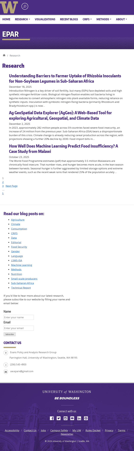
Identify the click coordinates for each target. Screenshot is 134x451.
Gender (15, 251)
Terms (121, 430)
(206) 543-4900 (18, 364)
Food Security (19, 246)
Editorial (16, 242)
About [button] (120, 19)
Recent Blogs (69, 19)
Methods (16, 269)
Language (17, 256)
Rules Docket (93, 430)
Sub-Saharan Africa (22, 283)
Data (14, 237)
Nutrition (16, 274)
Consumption (19, 228)
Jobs (43, 430)
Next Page (11, 186)
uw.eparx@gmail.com (21, 371)
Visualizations (45, 19)
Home (6, 19)
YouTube (73, 418)
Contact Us (30, 430)
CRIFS (14, 233)
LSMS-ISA (16, 260)
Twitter (60, 418)
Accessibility (12, 430)
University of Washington (9, 6)
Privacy (109, 430)
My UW (76, 430)
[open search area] (24, 6)
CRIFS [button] (86, 19)
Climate (15, 224)
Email (7, 322)
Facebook (53, 418)
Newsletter (67, 434)
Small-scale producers (24, 278)
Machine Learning (21, 265)
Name (7, 311)
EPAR (4, 54)
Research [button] (21, 19)
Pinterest (87, 418)
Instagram (66, 418)
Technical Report (21, 287)
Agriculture (17, 219)
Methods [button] (102, 19)
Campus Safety (59, 430)
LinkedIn (80, 418)
